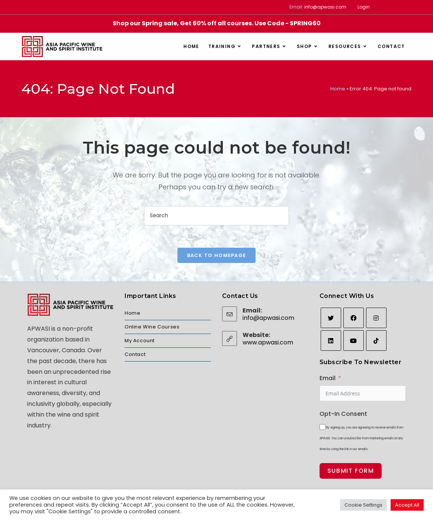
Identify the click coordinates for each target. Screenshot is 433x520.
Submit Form (350, 470)
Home (337, 88)
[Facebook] (353, 318)
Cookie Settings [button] (363, 504)
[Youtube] (353, 340)
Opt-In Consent (343, 414)
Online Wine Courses (152, 326)
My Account (140, 340)
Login (363, 7)
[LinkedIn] (331, 340)
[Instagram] (376, 318)
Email (328, 378)
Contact (135, 354)
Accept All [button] (407, 504)
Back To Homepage (216, 255)
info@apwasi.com (325, 7)
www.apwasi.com (268, 342)
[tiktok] (376, 340)
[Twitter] (331, 318)
